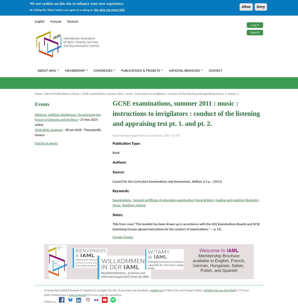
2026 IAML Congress (49, 130)
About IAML (48, 70)
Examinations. (122, 200)
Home (38, 93)
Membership (76, 70)
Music (117, 205)
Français (55, 21)
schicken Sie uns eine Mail (221, 290)
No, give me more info (109, 10)
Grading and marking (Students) (237, 200)
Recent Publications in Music (62, 93)
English (39, 21)
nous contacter (79, 295)
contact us (157, 290)
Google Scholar (123, 237)
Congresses (105, 70)
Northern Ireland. (134, 205)
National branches (186, 70)
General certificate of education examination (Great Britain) (173, 200)
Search (255, 32)
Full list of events (46, 143)
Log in (255, 25)
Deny (261, 7)
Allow (246, 7)
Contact (215, 70)
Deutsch (72, 21)
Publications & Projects (142, 70)
